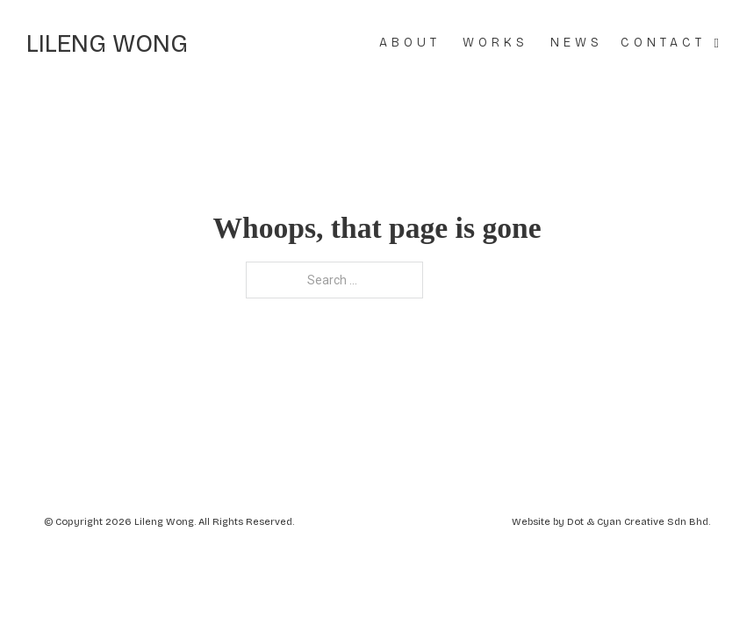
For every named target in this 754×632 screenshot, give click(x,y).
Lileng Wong (107, 44)
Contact (663, 42)
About (410, 42)
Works (495, 42)
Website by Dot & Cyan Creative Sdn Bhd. (611, 522)
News (576, 42)
